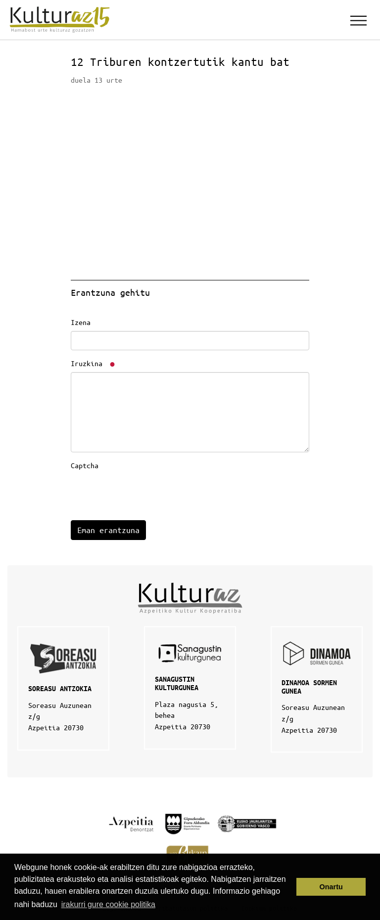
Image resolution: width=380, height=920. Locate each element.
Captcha (84, 465)
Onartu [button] (331, 887)
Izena (81, 322)
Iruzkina (93, 363)
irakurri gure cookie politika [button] (108, 904)
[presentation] (146, 493)
